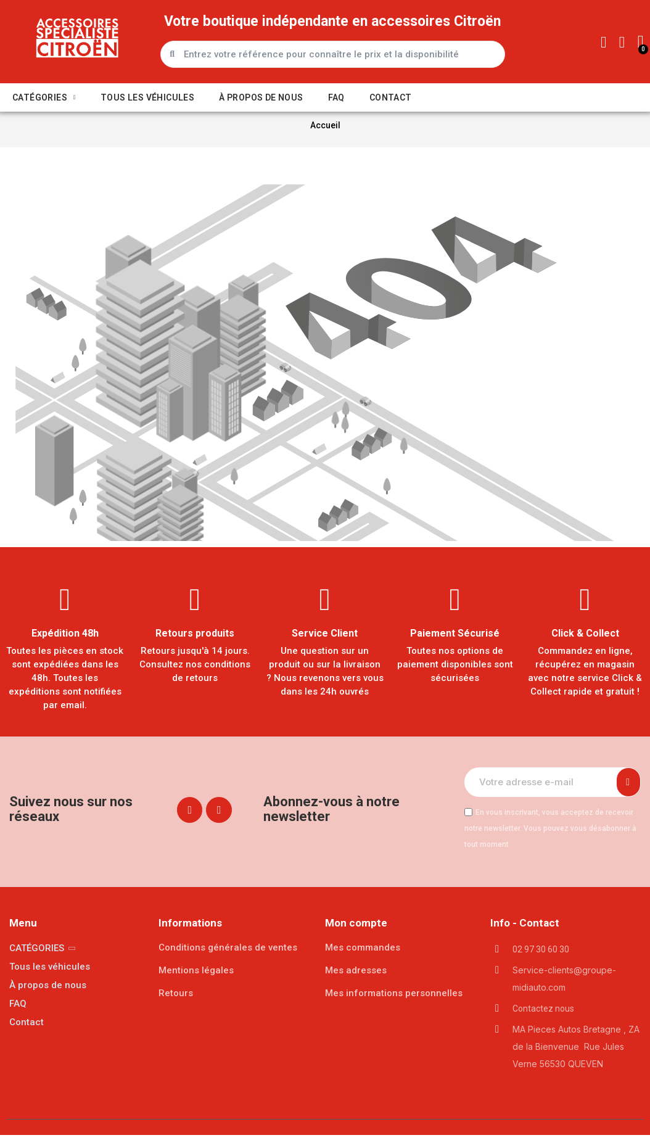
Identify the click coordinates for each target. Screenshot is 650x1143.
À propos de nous (261, 97)
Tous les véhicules (147, 97)
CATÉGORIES (44, 97)
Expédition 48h (65, 642)
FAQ (336, 97)
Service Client (325, 642)
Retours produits (194, 642)
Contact (390, 97)
